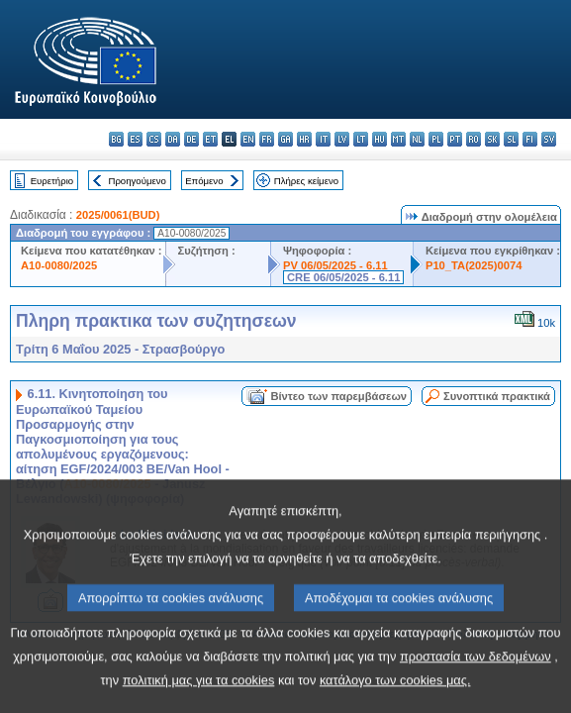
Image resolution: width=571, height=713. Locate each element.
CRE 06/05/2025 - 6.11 (343, 277)
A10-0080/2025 (59, 265)
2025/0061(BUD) (118, 215)
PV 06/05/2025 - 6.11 (335, 265)
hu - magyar (379, 139)
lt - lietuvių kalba (360, 139)
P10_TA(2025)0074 (474, 265)
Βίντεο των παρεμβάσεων (338, 396)
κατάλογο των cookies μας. (395, 695)
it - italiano (323, 139)
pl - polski (435, 139)
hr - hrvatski (304, 139)
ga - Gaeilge (285, 139)
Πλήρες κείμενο (306, 180)
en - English (247, 139)
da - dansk (172, 139)
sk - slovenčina (492, 139)
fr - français (266, 139)
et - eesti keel (210, 139)
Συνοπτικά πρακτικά (496, 396)
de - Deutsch (191, 139)
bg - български (116, 139)
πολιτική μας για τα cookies (199, 695)
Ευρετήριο (52, 180)
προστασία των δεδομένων (475, 671)
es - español (135, 139)
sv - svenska (548, 139)
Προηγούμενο (136, 180)
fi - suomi (530, 139)
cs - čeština (153, 139)
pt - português (454, 139)
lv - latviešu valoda (341, 139)
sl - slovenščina (511, 139)
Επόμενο (204, 180)
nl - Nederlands (417, 139)
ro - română (473, 139)
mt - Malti (398, 139)
